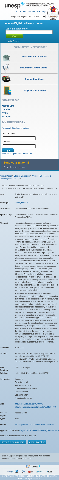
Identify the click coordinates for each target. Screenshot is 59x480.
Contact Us (16, 11)
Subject (7, 116)
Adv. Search (14, 41)
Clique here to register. (14, 167)
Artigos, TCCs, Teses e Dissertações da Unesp (39, 430)
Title (5, 113)
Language (28, 17)
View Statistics (37, 442)
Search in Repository (17, 28)
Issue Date (8, 106)
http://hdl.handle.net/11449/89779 (29, 404)
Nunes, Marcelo (21, 203)
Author (7, 109)
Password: (6, 141)
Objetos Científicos (22, 176)
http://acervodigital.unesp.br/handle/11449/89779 (35, 407)
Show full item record (13, 442)
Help (43, 11)
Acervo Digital (6, 176)
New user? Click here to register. (15, 128)
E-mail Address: (8, 133)
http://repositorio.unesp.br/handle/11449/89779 (34, 424)
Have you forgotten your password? (17, 154)
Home (39, 23)
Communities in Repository (30, 47)
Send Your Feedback (31, 11)
